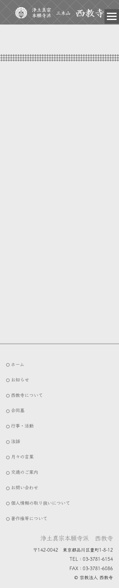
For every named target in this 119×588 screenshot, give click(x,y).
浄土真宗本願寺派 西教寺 (76, 537)
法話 (15, 441)
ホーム (17, 364)
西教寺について (27, 394)
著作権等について (29, 518)
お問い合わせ (24, 487)
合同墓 (18, 410)
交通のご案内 (24, 471)
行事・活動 (22, 425)
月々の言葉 (22, 456)
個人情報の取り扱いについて (40, 502)
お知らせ (20, 379)
